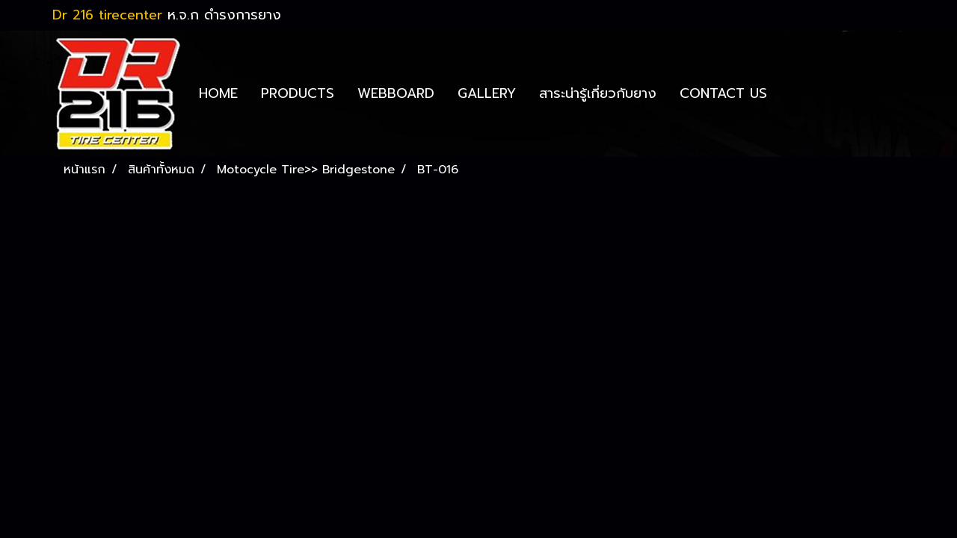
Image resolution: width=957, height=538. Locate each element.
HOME (218, 93)
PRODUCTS (297, 93)
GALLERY (487, 93)
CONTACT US (723, 93)
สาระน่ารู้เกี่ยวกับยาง (597, 93)
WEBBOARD (395, 93)
